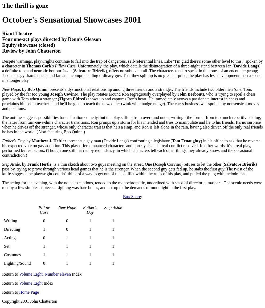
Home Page (29, 292)
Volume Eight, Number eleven (45, 274)
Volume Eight (31, 283)
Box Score (132, 196)
